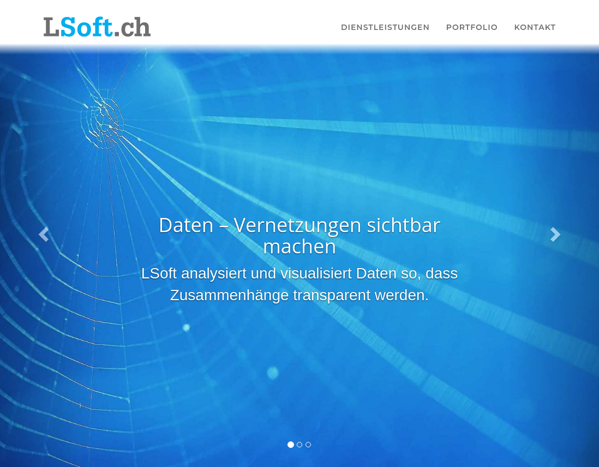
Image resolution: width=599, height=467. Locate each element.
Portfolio (472, 27)
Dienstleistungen (385, 27)
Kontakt (535, 27)
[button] (45, 233)
